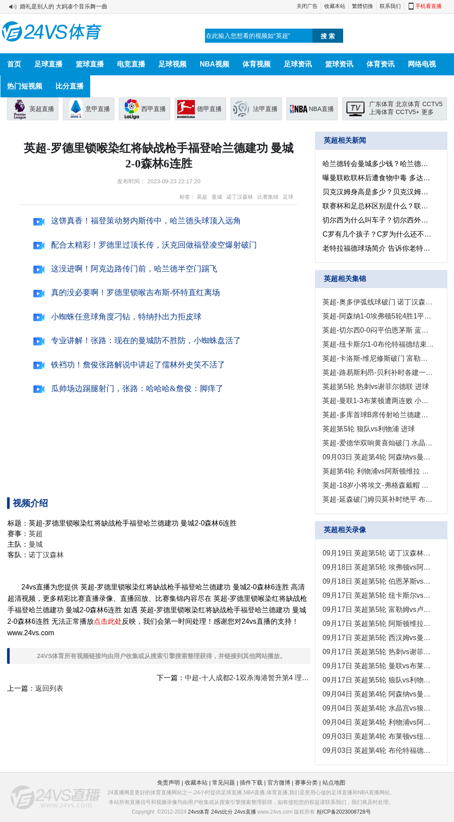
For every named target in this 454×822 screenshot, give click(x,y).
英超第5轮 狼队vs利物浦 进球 (368, 429)
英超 (202, 197)
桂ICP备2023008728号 (344, 812)
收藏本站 (334, 6)
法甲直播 (265, 108)
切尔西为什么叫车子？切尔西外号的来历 (378, 220)
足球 (288, 197)
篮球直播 (90, 64)
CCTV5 (432, 103)
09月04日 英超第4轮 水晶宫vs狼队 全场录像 (378, 708)
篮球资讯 (339, 64)
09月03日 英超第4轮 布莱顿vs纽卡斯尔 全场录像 (378, 736)
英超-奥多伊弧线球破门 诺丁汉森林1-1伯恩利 (378, 302)
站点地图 (333, 782)
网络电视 (422, 64)
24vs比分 (222, 812)
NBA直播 (321, 108)
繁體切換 (362, 6)
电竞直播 (131, 64)
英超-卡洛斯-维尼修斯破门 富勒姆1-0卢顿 (378, 358)
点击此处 (108, 621)
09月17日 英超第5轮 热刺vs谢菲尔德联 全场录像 (378, 651)
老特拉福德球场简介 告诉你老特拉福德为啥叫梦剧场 (378, 248)
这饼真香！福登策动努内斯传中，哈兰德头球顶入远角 (137, 220)
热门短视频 (24, 86)
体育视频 (256, 64)
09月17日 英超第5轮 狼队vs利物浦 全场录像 (378, 680)
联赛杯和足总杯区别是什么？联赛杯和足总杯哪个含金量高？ (378, 206)
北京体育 (407, 103)
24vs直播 (245, 812)
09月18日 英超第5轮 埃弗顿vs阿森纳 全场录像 (378, 567)
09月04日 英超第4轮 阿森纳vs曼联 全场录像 (378, 694)
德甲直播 (209, 108)
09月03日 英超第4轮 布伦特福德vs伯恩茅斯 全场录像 (378, 750)
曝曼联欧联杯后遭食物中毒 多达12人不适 (378, 177)
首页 (14, 64)
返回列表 (49, 688)
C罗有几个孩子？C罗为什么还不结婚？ (378, 234)
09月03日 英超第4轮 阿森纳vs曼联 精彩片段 (378, 457)
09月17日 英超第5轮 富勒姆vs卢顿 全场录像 (378, 609)
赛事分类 (306, 782)
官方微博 (278, 782)
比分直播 (69, 86)
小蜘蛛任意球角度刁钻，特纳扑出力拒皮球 (117, 316)
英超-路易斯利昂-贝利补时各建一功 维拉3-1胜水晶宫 (378, 372)
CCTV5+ (407, 111)
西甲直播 (153, 108)
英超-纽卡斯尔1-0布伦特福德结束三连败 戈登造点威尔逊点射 (378, 344)
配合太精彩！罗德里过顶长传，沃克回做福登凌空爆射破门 (145, 245)
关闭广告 (307, 6)
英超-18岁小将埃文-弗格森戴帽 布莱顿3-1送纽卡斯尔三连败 (378, 485)
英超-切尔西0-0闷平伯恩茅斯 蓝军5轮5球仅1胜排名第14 (378, 330)
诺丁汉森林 (240, 197)
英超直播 (41, 108)
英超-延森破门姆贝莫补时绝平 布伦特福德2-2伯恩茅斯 (378, 499)
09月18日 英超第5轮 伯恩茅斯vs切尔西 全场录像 (378, 581)
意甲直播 (97, 108)
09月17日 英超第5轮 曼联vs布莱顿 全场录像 (378, 666)
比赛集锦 (267, 197)
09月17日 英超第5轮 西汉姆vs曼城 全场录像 (378, 637)
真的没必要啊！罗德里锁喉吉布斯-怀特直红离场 (126, 292)
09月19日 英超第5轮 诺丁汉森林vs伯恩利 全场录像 (378, 553)
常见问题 (223, 782)
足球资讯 (298, 64)
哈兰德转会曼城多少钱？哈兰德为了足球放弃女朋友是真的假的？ (378, 163)
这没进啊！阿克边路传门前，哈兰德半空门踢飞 (125, 268)
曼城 (217, 197)
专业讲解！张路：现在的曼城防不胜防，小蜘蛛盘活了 (137, 340)
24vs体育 (198, 812)
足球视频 (172, 64)
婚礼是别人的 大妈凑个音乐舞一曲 (63, 6)
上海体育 (381, 111)
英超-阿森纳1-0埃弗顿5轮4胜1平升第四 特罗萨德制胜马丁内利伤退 (378, 316)
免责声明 (168, 782)
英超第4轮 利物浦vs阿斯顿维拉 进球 (378, 471)
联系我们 (390, 6)
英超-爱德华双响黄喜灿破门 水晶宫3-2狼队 (378, 443)
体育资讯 (380, 64)
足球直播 (48, 64)
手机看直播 (428, 6)
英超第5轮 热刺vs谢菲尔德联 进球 (375, 386)
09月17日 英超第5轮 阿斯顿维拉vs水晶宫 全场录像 (378, 623)
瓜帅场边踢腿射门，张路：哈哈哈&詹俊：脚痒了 (128, 388)
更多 (427, 111)
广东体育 (381, 103)
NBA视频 (214, 64)
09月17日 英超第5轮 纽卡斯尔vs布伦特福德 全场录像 (378, 595)
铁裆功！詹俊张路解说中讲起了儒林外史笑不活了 (129, 364)
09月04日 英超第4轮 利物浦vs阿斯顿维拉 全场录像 (378, 722)
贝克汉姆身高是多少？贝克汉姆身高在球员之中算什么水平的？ (378, 192)
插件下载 (251, 782)
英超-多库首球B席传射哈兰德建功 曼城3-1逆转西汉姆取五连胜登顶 (378, 414)
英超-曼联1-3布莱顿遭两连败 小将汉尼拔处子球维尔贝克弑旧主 (378, 400)
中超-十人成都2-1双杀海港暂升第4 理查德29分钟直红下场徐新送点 (289, 677)
